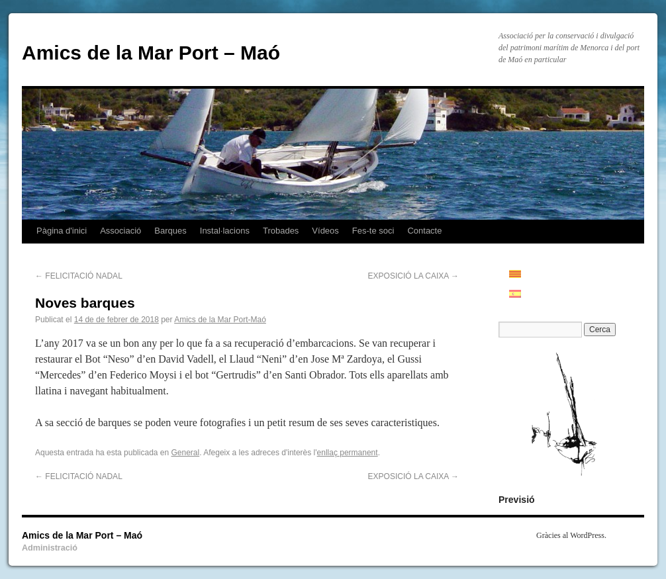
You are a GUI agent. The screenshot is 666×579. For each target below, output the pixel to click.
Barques (170, 231)
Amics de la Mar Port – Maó (151, 53)
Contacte (424, 231)
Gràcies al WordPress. (571, 535)
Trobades (281, 231)
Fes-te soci (373, 231)
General (185, 452)
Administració (49, 548)
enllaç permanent (347, 452)
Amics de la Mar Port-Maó (220, 319)
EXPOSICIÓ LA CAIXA (413, 276)
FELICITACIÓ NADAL (78, 276)
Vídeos (325, 231)
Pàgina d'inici (61, 231)
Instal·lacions (225, 231)
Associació (120, 231)
